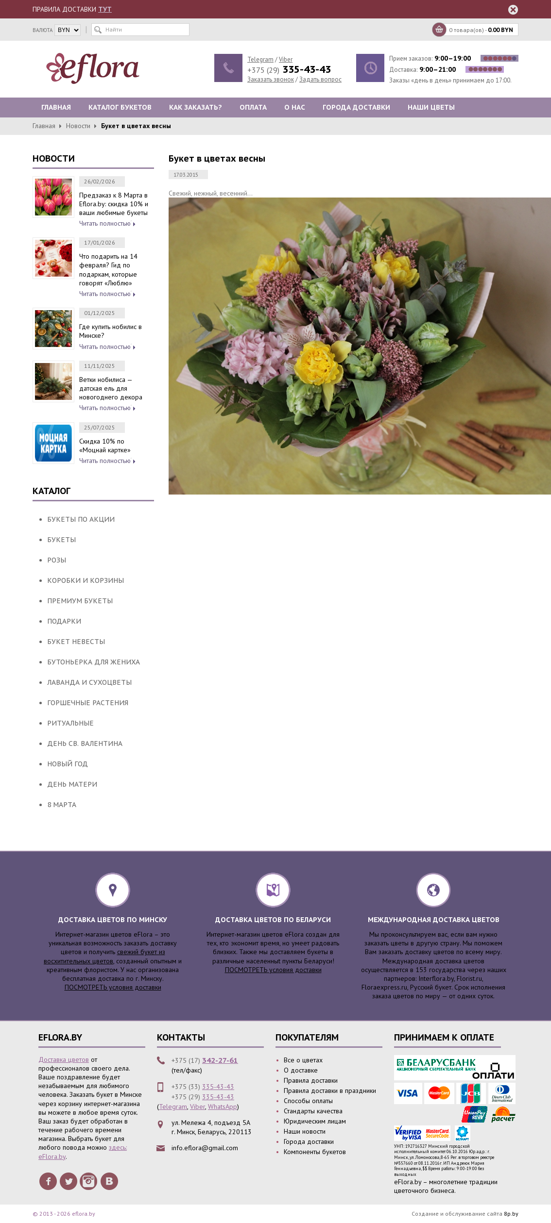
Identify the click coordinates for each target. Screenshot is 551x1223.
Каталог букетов (120, 107)
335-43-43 (218, 1086)
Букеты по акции (81, 519)
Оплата (253, 107)
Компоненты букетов (315, 1151)
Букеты (61, 539)
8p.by (511, 1213)
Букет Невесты (76, 641)
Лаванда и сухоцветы (89, 682)
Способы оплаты (308, 1100)
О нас (294, 107)
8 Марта (61, 804)
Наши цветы (431, 107)
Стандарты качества (313, 1111)
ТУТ (105, 9)
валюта (42, 30)
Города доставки (356, 107)
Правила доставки (311, 1080)
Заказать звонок (270, 79)
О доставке (301, 1070)
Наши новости (305, 1131)
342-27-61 (220, 1060)
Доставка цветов (63, 1059)
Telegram (260, 59)
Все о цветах (303, 1060)
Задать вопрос (320, 79)
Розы (56, 560)
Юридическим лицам (315, 1121)
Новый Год (67, 764)
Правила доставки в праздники (330, 1090)
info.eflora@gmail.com (205, 1147)
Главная (56, 107)
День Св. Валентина (84, 743)
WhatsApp (222, 1106)
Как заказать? (195, 107)
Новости (78, 125)
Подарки (64, 621)
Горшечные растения (87, 702)
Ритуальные (70, 723)
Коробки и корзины (85, 580)
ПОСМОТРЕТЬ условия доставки (113, 987)
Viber (286, 59)
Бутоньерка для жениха (93, 662)
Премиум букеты (80, 600)
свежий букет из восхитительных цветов (104, 956)
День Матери (72, 784)
